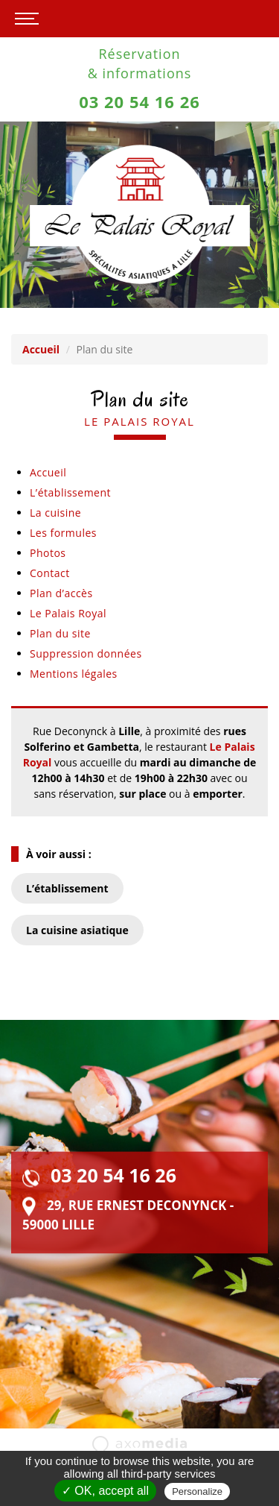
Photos (48, 553)
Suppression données (86, 653)
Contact (50, 573)
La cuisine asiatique (77, 930)
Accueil (41, 349)
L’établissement (70, 492)
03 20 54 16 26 (139, 101)
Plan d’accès (61, 593)
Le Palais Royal (68, 613)
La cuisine (55, 512)
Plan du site (60, 633)
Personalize (197, 1491)
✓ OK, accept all (105, 1490)
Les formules (63, 533)
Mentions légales (74, 674)
